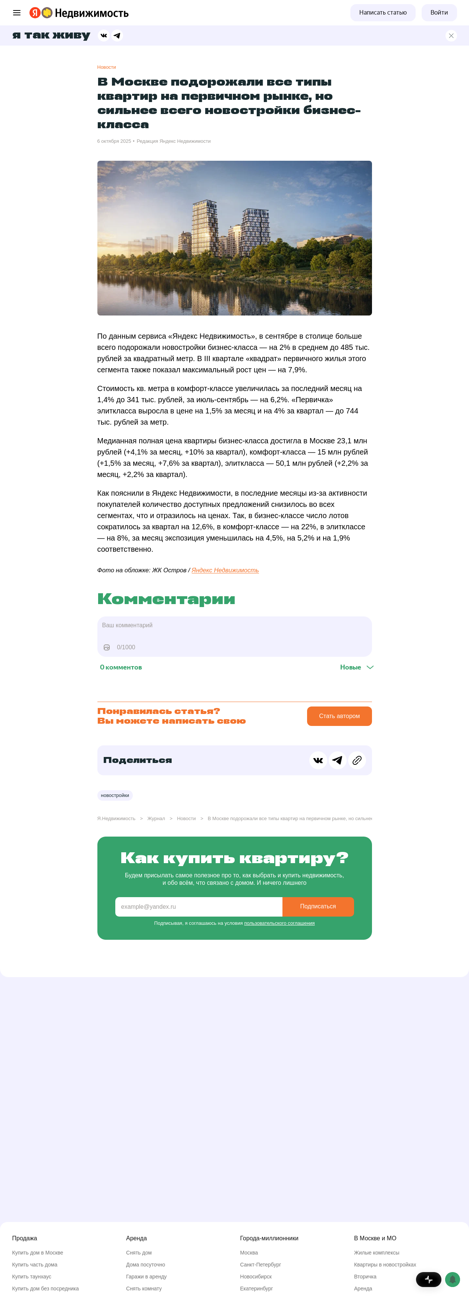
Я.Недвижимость (116, 818)
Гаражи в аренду (146, 1277)
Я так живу (51, 36)
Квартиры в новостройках (385, 1265)
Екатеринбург (256, 1289)
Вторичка (365, 1277)
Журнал (156, 818)
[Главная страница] (451, 35)
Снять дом (139, 1253)
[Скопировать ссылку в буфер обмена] (357, 760)
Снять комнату (144, 1289)
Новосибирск (256, 1277)
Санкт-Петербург (260, 1265)
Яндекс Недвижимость (225, 570)
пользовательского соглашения (279, 923)
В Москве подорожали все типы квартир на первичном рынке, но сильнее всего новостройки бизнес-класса (329, 818)
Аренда (363, 1289)
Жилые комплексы (376, 1253)
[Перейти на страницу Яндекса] (35, 12)
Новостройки (115, 795)
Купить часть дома (34, 1265)
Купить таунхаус (31, 1277)
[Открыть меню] (17, 12)
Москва (249, 1253)
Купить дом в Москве (37, 1253)
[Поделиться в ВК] (104, 35)
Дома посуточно (145, 1265)
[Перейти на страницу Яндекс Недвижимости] (47, 12)
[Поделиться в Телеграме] (117, 35)
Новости (106, 67)
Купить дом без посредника (45, 1289)
